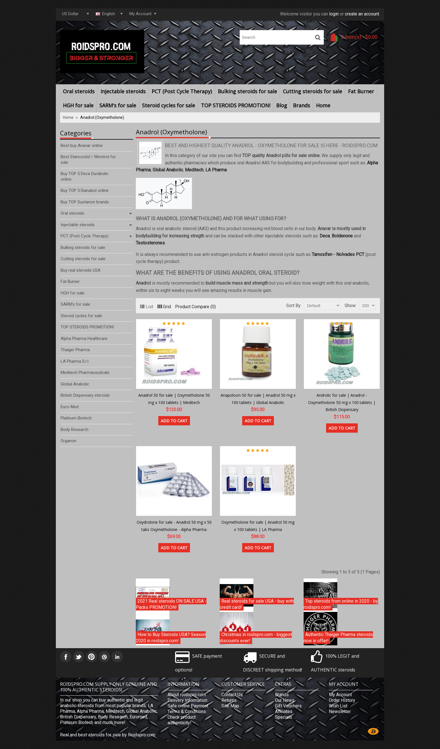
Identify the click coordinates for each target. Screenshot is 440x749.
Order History (342, 700)
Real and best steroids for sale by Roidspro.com (107, 734)
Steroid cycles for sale (168, 105)
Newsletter (340, 711)
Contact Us (232, 694)
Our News (284, 700)
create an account (362, 14)
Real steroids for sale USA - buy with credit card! (257, 604)
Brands (301, 105)
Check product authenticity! (182, 719)
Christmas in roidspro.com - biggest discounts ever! (256, 637)
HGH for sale (78, 105)
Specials (283, 717)
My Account (340, 694)
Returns (229, 700)
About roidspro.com (187, 694)
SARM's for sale (117, 105)
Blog (281, 105)
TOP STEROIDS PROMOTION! (235, 105)
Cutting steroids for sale (312, 91)
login (334, 14)
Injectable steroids (123, 91)
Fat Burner (361, 91)
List (146, 306)
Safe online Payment (188, 706)
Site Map (230, 706)
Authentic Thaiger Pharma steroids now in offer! (338, 637)
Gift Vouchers (288, 706)
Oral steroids (79, 91)
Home (323, 105)
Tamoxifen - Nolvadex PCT (338, 254)
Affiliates (283, 711)
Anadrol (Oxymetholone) (102, 117)
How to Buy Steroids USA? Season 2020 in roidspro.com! (171, 637)
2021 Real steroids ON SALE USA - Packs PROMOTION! (171, 604)
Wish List (338, 706)
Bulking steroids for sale (247, 91)
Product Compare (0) (195, 306)
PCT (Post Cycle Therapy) (182, 91)
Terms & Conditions (187, 711)
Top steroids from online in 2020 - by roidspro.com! (341, 604)
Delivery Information (187, 700)
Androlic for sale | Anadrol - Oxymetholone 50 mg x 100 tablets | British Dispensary (341, 402)
